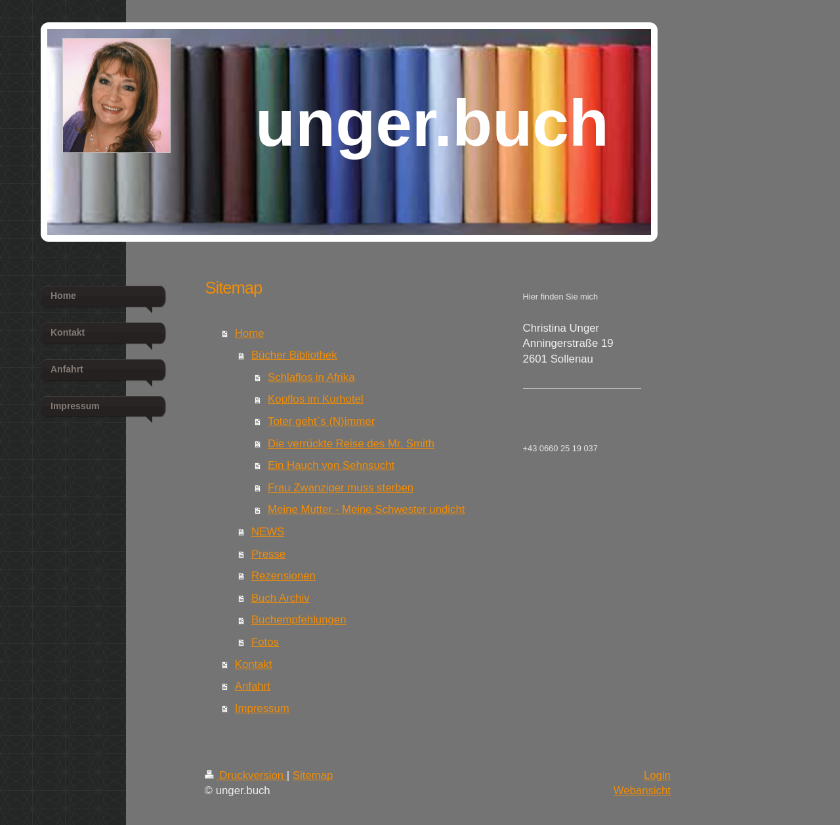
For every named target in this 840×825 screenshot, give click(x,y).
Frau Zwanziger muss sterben (340, 487)
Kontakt (253, 664)
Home (249, 333)
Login (657, 775)
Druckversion (246, 775)
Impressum (262, 708)
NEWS (267, 531)
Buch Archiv (280, 598)
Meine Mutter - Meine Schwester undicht (366, 509)
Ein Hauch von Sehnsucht (331, 465)
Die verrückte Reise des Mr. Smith (351, 443)
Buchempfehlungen (298, 619)
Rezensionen (283, 575)
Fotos (265, 642)
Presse (268, 554)
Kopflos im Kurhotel (316, 399)
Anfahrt (252, 686)
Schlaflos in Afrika (311, 377)
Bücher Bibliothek (294, 355)
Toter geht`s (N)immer (321, 421)
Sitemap (313, 775)
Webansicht (642, 790)
